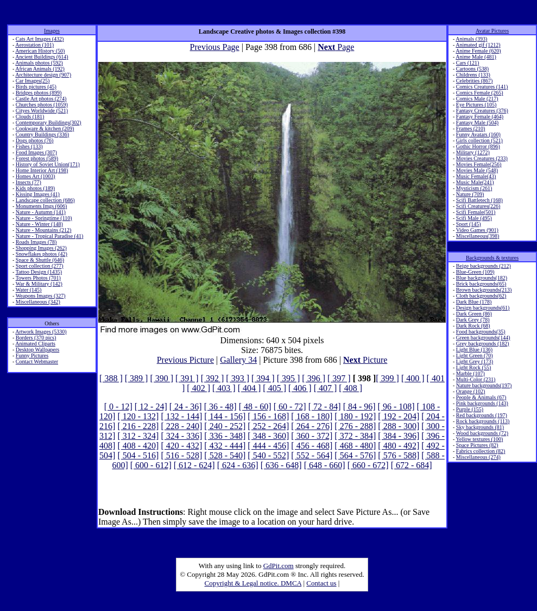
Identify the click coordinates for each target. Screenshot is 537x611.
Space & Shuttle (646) (40, 260)
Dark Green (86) (474, 314)
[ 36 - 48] (220, 406)
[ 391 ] (187, 378)
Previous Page (214, 47)
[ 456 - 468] (311, 445)
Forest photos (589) (37, 158)
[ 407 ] (325, 388)
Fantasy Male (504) (477, 122)
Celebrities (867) (474, 81)
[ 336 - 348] (224, 435)
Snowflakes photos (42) (41, 254)
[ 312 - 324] (138, 435)
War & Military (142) (39, 284)
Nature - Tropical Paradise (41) (49, 236)
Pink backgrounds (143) (482, 403)
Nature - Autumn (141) (41, 212)
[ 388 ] (111, 378)
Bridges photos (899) (38, 93)
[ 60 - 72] (290, 406)
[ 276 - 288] (355, 426)
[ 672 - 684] (411, 465)
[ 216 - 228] (138, 426)
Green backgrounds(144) (483, 338)
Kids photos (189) (35, 188)
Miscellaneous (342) (38, 302)
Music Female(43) (476, 176)
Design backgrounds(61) (483, 308)
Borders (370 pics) (36, 338)
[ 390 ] (161, 378)
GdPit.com (278, 566)
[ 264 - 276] (311, 426)
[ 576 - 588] (398, 455)
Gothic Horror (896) (478, 146)
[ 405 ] (274, 388)
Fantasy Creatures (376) (482, 111)
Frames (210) (470, 128)
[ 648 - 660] (324, 465)
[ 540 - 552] (268, 455)
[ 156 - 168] (268, 416)
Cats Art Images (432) (40, 39)
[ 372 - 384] (355, 435)
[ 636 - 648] (281, 465)
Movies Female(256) (479, 164)
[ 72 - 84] (324, 406)
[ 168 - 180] (311, 416)
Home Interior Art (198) (42, 170)
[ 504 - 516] (138, 455)
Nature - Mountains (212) (43, 230)
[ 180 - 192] (355, 416)
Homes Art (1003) (35, 176)
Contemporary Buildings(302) (48, 122)
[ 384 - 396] (398, 435)
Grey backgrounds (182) (482, 344)
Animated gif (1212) (478, 45)
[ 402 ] (198, 388)
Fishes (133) (29, 146)
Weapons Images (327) (41, 296)
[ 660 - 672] (368, 465)
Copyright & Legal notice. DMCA (253, 583)
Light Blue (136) (474, 349)
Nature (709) (470, 194)
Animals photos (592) (38, 63)
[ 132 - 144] (181, 416)
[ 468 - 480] (355, 445)
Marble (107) (470, 373)
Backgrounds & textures (492, 258)
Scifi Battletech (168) (479, 200)
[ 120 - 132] (138, 416)
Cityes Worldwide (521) (42, 111)
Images (52, 31)
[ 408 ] (350, 388)
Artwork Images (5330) (40, 332)
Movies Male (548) (477, 170)
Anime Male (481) (476, 57)
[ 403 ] (224, 388)
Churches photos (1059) (42, 105)
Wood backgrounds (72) (482, 433)
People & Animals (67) (481, 397)
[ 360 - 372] (311, 435)
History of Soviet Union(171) (48, 164)
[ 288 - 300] (398, 426)
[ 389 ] (136, 378)
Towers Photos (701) (38, 278)
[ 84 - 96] (359, 406)
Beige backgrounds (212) (483, 266)
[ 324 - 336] (181, 435)
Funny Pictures (32, 355)
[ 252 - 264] (268, 426)
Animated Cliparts (35, 344)
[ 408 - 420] (138, 445)
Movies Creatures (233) (482, 158)
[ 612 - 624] (194, 465)
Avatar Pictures (492, 31)
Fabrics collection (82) (481, 451)
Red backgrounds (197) (481, 415)
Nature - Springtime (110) (44, 218)
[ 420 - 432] (181, 445)
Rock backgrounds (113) (483, 421)
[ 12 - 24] (151, 406)
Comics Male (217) (477, 99)
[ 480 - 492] (398, 445)
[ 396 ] (313, 378)
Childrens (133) (473, 75)
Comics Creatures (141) (482, 87)
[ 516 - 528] (181, 455)
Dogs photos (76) (34, 140)
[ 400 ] (413, 378)
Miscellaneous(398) (477, 236)
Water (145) (29, 290)
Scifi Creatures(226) (478, 206)
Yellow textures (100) (479, 439)
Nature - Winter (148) (39, 224)
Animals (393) (471, 39)
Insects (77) (28, 182)
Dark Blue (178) (474, 302)
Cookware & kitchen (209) (45, 128)
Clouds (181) (30, 116)
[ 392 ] (212, 378)
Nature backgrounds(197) (483, 385)
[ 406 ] (300, 388)
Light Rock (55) (473, 367)
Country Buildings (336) (42, 134)
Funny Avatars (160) (478, 134)
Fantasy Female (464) (479, 116)
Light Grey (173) (474, 361)
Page (336, 47)
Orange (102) (470, 391)
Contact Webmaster (37, 361)
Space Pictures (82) (477, 445)
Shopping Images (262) (41, 248)
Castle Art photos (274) (41, 99)
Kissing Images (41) (38, 194)
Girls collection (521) (479, 140)
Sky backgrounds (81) (480, 427)
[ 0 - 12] (118, 406)
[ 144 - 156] (224, 416)
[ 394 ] (263, 378)
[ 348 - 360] (268, 435)
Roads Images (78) (36, 242)
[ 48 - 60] (255, 406)
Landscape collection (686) (45, 200)
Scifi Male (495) (474, 218)
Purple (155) (469, 409)
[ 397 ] (339, 378)
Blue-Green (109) (475, 272)
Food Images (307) (36, 152)
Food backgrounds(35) (481, 332)
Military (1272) (473, 152)
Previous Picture (185, 359)
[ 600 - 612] (151, 465)
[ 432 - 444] (224, 445)
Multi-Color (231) (476, 379)
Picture (365, 359)
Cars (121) (467, 63)
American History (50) (40, 51)
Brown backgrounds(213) (483, 290)
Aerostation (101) (34, 45)
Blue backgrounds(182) (481, 278)
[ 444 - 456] (268, 445)
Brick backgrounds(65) (481, 284)
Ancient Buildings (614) (41, 57)
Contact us (321, 583)
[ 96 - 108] (396, 406)
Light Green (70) (474, 355)
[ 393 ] (237, 378)
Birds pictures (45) (36, 87)
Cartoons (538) (472, 69)
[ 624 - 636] (237, 465)
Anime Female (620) (478, 51)
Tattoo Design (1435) (39, 272)
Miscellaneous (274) (478, 457)
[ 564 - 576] (355, 455)
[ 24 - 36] (185, 406)
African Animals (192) (40, 69)
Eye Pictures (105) (476, 105)
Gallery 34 (238, 359)
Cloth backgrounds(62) (481, 296)
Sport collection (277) (40, 266)
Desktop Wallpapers (37, 349)
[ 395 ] (288, 378)
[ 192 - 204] (398, 416)
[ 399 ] (387, 378)
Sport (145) (468, 224)
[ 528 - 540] (224, 455)
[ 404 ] (249, 388)
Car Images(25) (32, 81)
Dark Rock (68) (473, 326)
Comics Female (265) (479, 93)
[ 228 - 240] (181, 426)
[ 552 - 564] (311, 455)
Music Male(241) (475, 182)
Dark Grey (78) (473, 320)
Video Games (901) (477, 230)
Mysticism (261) (474, 188)
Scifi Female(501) (475, 212)
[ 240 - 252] (224, 426)
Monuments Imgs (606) (41, 206)
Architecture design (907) (43, 75)
